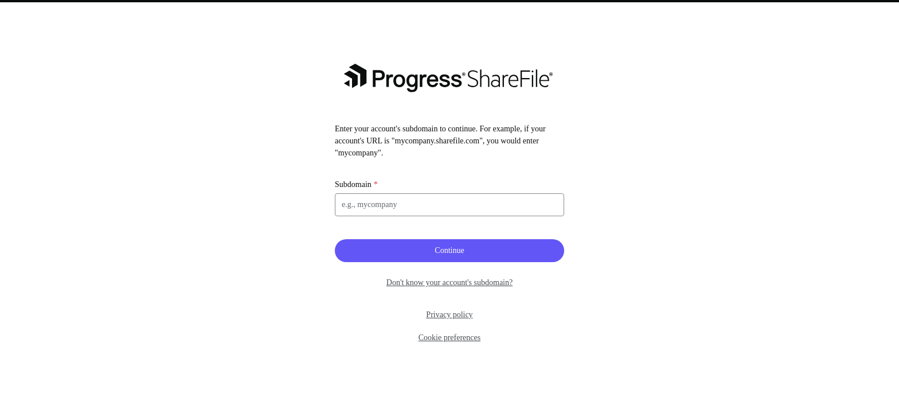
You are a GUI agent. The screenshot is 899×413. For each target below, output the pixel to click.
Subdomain (353, 185)
